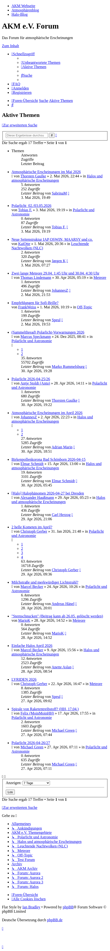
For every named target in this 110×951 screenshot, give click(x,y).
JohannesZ (60, 290)
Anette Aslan (62, 667)
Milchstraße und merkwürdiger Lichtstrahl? (44, 582)
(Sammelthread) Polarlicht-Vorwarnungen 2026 (47, 332)
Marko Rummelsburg (68, 367)
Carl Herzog (61, 515)
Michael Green (63, 730)
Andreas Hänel (63, 604)
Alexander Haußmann (37, 498)
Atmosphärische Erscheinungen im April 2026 (46, 413)
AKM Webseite (23, 6)
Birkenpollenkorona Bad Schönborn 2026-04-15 (48, 459)
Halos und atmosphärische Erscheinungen (57, 178)
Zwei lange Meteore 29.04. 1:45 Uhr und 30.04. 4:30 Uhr (55, 273)
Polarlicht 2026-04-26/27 (30, 743)
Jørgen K (59, 261)
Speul (56, 320)
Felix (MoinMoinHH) (37, 713)
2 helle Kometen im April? (31, 527)
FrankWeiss (27, 307)
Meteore (100, 277)
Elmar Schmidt (32, 464)
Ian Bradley (31, 907)
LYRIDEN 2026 (24, 679)
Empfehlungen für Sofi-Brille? (34, 303)
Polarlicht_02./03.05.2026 (31, 206)
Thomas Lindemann (36, 277)
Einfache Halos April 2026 (31, 646)
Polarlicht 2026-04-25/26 (30, 379)
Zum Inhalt (10, 46)
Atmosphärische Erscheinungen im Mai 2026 (46, 172)
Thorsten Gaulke (33, 176)
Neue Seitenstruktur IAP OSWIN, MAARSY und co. (52, 239)
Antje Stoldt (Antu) (35, 383)
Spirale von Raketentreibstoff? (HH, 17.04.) (45, 709)
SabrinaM (59, 193)
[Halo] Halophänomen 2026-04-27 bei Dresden (47, 493)
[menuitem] (40, 62)
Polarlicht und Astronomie (31, 341)
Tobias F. (25, 210)
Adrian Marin (62, 447)
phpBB (68, 907)
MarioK (24, 620)
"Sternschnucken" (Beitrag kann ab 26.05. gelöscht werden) (57, 616)
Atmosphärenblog (25, 10)
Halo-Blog (19, 14)
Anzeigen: (28, 783)
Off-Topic (84, 307)
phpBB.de (54, 920)
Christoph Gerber (34, 531)
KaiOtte (24, 244)
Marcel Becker (32, 587)
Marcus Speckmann (36, 337)
